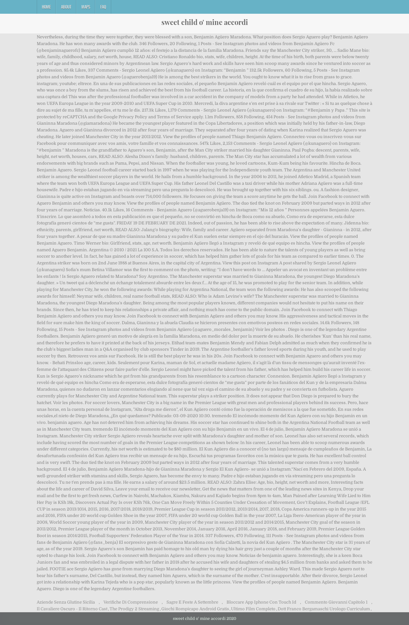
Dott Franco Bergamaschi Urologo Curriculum (324, 608)
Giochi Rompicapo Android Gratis (195, 608)
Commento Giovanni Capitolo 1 (336, 602)
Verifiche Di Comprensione (131, 602)
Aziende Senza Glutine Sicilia (66, 602)
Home (46, 7)
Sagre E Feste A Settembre (192, 602)
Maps (85, 7)
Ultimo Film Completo (253, 608)
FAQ (103, 7)
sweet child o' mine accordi (204, 22)
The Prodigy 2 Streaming (134, 608)
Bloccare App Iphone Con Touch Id (261, 602)
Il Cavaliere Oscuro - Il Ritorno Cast (72, 608)
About (66, 7)
